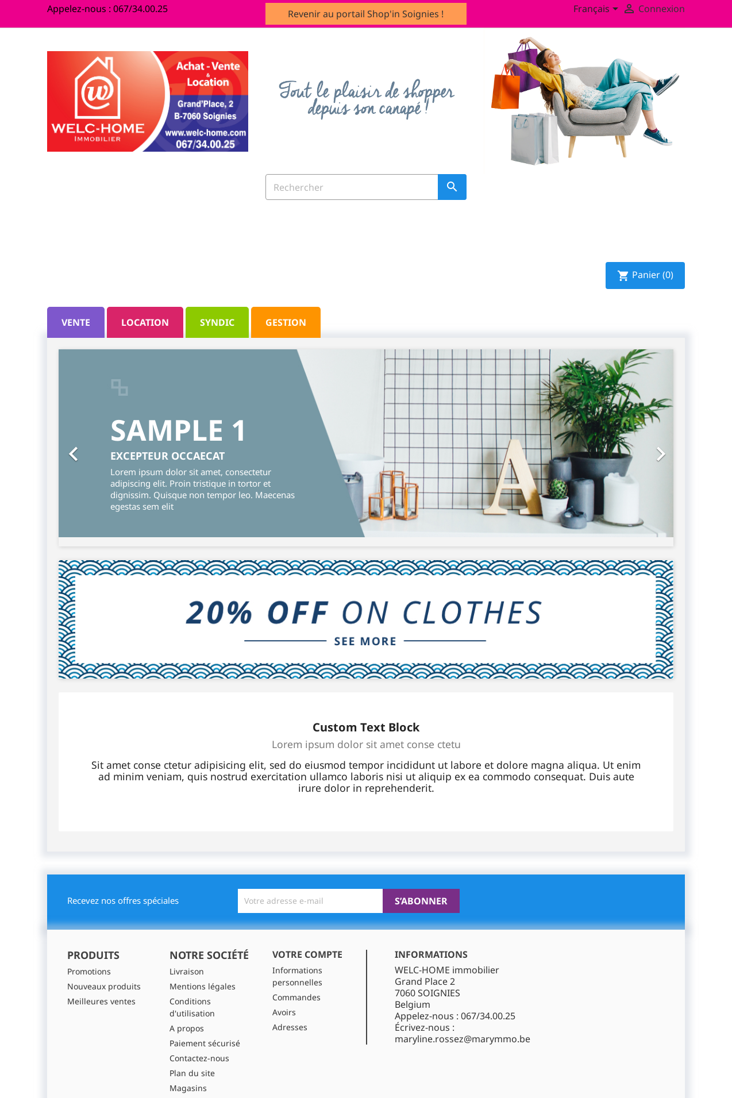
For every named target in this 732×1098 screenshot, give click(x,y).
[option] (366, 443)
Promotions (89, 971)
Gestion (285, 322)
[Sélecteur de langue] (597, 10)
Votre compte (307, 954)
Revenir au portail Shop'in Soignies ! (366, 13)
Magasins (188, 1087)
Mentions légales (202, 986)
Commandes (296, 997)
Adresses (289, 1027)
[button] (105, 448)
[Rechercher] (366, 187)
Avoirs (284, 1012)
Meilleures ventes (101, 1001)
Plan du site (192, 1073)
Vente (75, 322)
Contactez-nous (199, 1058)
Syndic (217, 322)
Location (145, 322)
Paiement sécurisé (204, 1043)
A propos (186, 1028)
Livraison (186, 971)
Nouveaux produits (104, 986)
